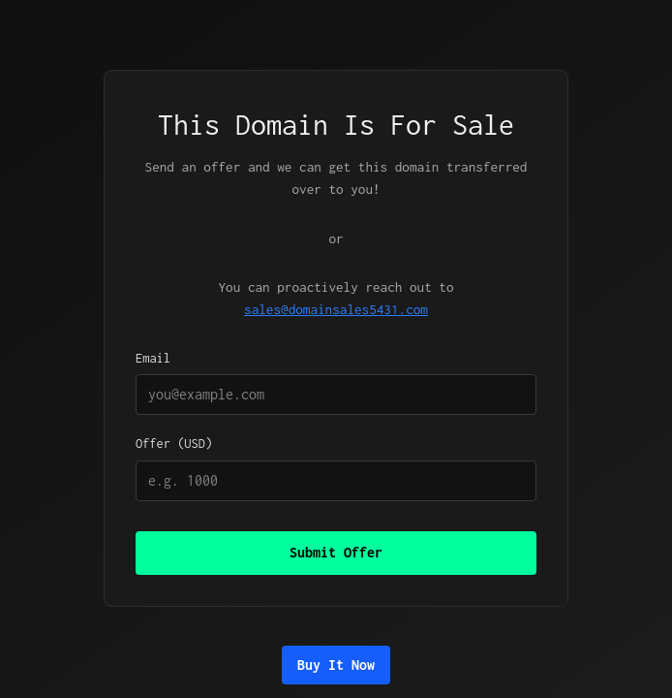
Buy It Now (336, 664)
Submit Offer (336, 552)
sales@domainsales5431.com (336, 309)
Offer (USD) (336, 468)
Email (336, 383)
